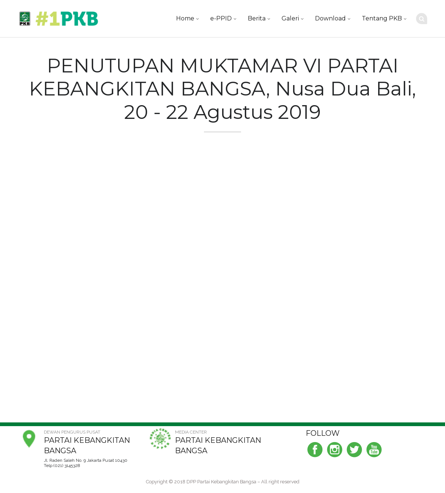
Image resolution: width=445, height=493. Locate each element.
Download (330, 18)
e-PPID (221, 18)
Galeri (290, 18)
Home (185, 18)
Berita (257, 18)
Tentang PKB (382, 18)
